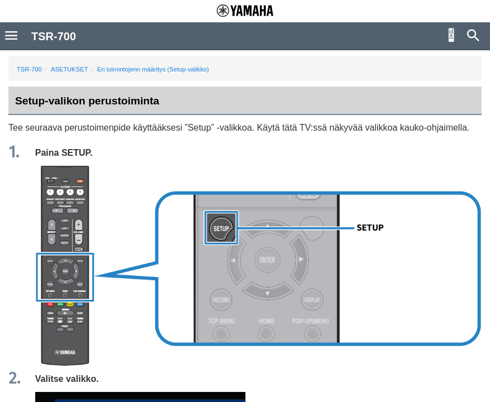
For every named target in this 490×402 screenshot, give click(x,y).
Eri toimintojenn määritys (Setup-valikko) (153, 69)
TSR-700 (29, 69)
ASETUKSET (69, 69)
